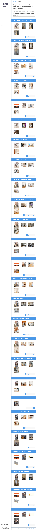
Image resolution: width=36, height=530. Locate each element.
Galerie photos (3, 13)
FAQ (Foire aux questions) (3, 25)
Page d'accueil (3, 11)
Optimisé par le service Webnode (30, 528)
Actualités (2, 17)
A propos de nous (3, 19)
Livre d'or (2, 15)
